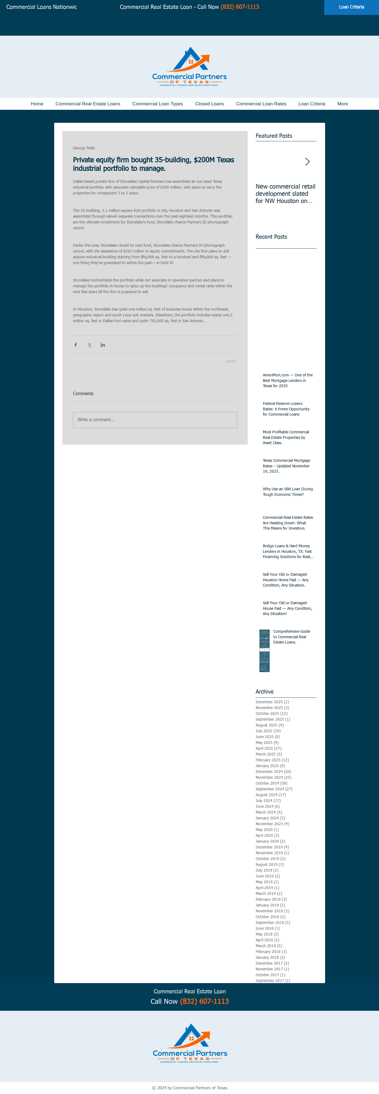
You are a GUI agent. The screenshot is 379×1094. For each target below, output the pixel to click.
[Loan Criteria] (351, 7)
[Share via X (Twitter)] (89, 344)
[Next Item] (307, 162)
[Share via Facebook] (75, 344)
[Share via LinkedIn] (102, 344)
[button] (87, 104)
